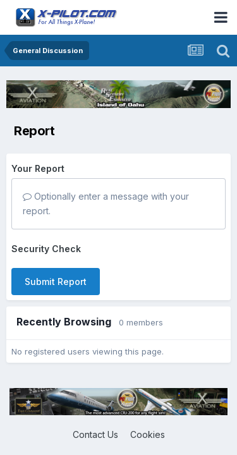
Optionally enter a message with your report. (106, 203)
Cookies (147, 434)
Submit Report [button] (56, 281)
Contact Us (95, 434)
